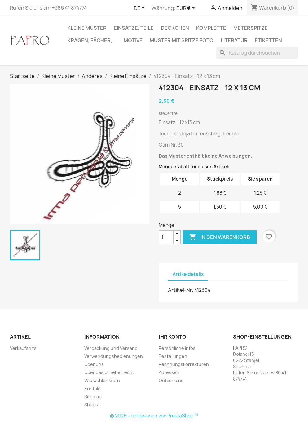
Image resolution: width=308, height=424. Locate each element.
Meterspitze (250, 28)
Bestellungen (173, 356)
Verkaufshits (23, 348)
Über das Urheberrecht (109, 372)
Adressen (169, 372)
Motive (133, 40)
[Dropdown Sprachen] (140, 8)
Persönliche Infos (177, 348)
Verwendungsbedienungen (113, 356)
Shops (91, 405)
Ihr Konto (172, 336)
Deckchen (175, 28)
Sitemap (93, 396)
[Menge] (166, 237)
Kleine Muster (87, 28)
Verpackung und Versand (111, 348)
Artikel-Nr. (180, 290)
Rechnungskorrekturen (184, 364)
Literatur (234, 40)
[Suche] (257, 53)
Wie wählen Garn (102, 380)
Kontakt (92, 388)
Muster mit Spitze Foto (181, 40)
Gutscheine (171, 380)
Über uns (94, 364)
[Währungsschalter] (186, 8)
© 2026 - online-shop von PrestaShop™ (154, 416)
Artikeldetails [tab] (188, 274)
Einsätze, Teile (134, 28)
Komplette (211, 28)
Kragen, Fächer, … (92, 40)
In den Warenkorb (219, 237)
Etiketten (268, 40)
